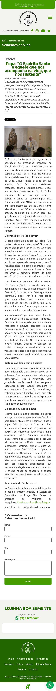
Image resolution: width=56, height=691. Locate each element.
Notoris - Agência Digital (28, 687)
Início (4, 41)
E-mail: (7, 536)
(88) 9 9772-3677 (29, 618)
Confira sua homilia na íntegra (33, 502)
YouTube (43, 30)
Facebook (31, 30)
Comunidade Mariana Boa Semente (28, 18)
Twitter (49, 30)
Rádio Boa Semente (32, 4)
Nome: (7, 525)
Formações (42, 658)
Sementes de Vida (16, 41)
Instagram (37, 30)
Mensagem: (9, 559)
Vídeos (29, 664)
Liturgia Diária (44, 664)
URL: (6, 548)
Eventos (22, 669)
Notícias (8, 664)
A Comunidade (25, 658)
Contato (33, 669)
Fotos (19, 664)
